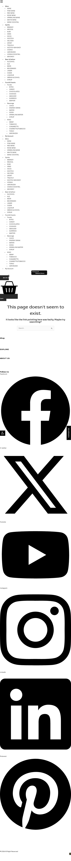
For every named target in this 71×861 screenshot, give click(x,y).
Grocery (3, 345)
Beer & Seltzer (10, 59)
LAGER (9, 71)
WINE (9, 8)
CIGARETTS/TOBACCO (17, 129)
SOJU (9, 36)
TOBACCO (13, 124)
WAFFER (12, 101)
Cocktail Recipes (6, 351)
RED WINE (11, 13)
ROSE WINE (11, 15)
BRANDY (10, 27)
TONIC (11, 131)
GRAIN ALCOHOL (13, 77)
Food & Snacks (10, 82)
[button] (2, 433)
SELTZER (10, 41)
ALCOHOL (11, 62)
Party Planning (5, 356)
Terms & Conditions (7, 370)
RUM (9, 32)
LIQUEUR (10, 75)
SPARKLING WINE (13, 17)
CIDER (9, 73)
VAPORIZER (11, 52)
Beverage (10, 103)
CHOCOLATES (14, 91)
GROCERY (12, 96)
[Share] (16, 856)
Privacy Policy (4, 367)
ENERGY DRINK (14, 108)
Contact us (4, 360)
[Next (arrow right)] (9, 859)
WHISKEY (10, 57)
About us (3, 363)
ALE (8, 64)
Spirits (7, 25)
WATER (11, 110)
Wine (7, 6)
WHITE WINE (11, 20)
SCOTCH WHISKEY (14, 47)
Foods (9, 85)
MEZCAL (10, 29)
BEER (9, 66)
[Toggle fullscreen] (9, 856)
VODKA (10, 50)
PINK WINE (11, 11)
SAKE (9, 34)
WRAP (11, 122)
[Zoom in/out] (3, 856)
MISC (9, 120)
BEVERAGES (11, 68)
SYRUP (9, 80)
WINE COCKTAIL (13, 22)
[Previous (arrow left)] (3, 859)
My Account (9, 136)
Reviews (3, 354)
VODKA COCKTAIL (13, 54)
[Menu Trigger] (1, 1)
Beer (1, 347)
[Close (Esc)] (22, 856)
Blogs (2, 365)
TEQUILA (10, 45)
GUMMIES (12, 98)
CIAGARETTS (13, 126)
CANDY (12, 89)
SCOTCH (10, 38)
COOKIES (12, 94)
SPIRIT (9, 43)
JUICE (11, 106)
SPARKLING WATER (16, 115)
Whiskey (3, 342)
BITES (11, 87)
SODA (11, 112)
